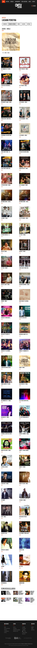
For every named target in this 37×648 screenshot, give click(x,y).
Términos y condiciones (24, 643)
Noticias (12, 1)
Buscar (34, 5)
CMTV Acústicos (24, 1)
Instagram (24, 628)
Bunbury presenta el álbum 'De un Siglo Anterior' (8, 593)
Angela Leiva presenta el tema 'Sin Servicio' (32, 593)
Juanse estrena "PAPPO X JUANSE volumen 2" (8, 599)
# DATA (14, 627)
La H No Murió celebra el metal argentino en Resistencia (20, 593)
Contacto (23, 634)
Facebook (23, 629)
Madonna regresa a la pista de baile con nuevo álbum (32, 600)
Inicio (3, 1)
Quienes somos (24, 632)
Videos (18, 24)
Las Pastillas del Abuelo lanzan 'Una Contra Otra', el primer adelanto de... (20, 601)
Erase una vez (15, 631)
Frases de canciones (16, 629)
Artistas (7, 1)
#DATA (30, 1)
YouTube (23, 627)
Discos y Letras (12, 24)
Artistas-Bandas (7, 628)
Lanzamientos (17, 1)
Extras (33, 1)
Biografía (5, 24)
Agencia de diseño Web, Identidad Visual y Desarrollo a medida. (18, 645)
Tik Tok (24, 631)
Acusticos (14, 628)
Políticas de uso (30, 643)
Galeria (23, 24)
